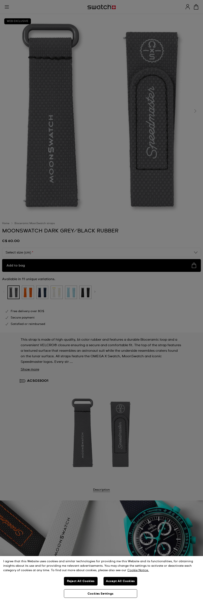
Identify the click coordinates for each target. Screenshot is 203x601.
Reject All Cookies (81, 581)
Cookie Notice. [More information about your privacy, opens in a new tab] (138, 570)
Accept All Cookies (120, 581)
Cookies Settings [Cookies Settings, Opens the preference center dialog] (100, 593)
